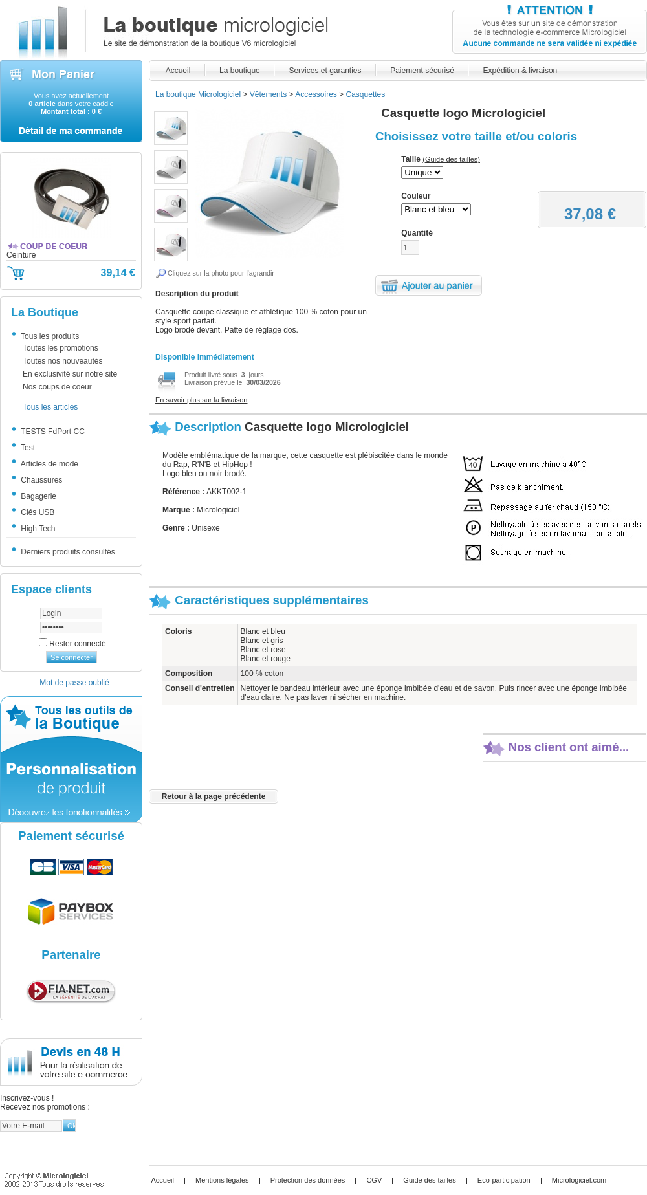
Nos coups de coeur (57, 387)
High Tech (36, 528)
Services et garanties (325, 70)
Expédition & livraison (520, 70)
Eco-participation (504, 1180)
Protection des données (308, 1180)
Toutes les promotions (60, 349)
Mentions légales (222, 1180)
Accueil (178, 70)
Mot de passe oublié (74, 682)
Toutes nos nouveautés (62, 362)
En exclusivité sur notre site (70, 374)
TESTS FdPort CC (51, 431)
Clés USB (36, 512)
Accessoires (316, 94)
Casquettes (366, 94)
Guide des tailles (429, 1180)
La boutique (239, 70)
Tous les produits (48, 336)
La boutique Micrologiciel (198, 94)
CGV (374, 1180)
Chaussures (40, 480)
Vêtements (268, 94)
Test (26, 447)
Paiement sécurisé (422, 70)
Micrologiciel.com (579, 1180)
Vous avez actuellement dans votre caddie (70, 103)
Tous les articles (50, 407)
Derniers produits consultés (66, 551)
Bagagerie (37, 496)
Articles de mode (48, 463)
